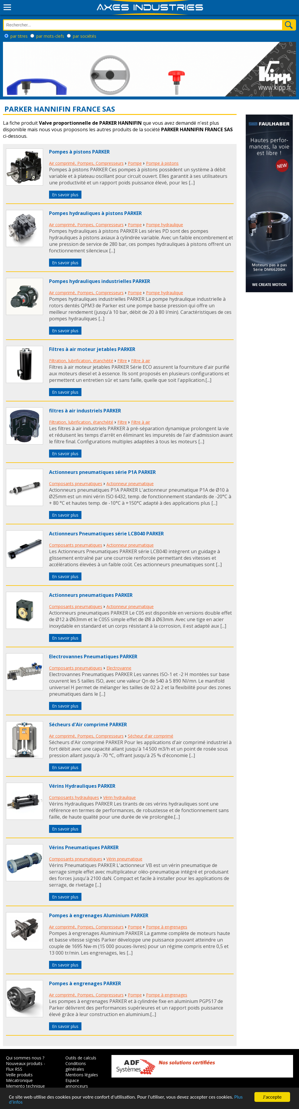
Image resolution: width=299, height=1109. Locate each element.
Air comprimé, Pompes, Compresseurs (86, 163)
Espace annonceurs (76, 1083)
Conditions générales (75, 1066)
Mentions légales (81, 1075)
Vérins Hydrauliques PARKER (82, 786)
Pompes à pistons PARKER (79, 151)
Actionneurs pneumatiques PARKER (91, 595)
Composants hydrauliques (74, 797)
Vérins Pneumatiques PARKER (84, 847)
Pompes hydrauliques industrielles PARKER (99, 281)
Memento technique (25, 1086)
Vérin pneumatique (124, 859)
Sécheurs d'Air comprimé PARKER (88, 724)
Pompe (135, 163)
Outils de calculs (80, 1058)
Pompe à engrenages (166, 927)
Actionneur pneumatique (130, 483)
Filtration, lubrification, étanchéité (81, 360)
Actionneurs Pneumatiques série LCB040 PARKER (106, 533)
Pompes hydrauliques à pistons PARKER (95, 213)
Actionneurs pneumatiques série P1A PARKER (102, 472)
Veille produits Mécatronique (19, 1077)
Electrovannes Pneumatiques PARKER (93, 656)
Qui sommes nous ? (25, 1058)
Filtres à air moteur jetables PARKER (92, 349)
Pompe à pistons (162, 163)
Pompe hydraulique (164, 224)
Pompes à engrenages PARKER (85, 983)
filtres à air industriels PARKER (85, 410)
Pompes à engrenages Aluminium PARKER (98, 915)
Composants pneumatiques (75, 483)
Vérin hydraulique (119, 797)
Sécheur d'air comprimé (150, 736)
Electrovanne (118, 668)
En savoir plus (65, 194)
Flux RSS (14, 1069)
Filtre (122, 360)
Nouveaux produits (24, 1063)
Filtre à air (140, 360)
